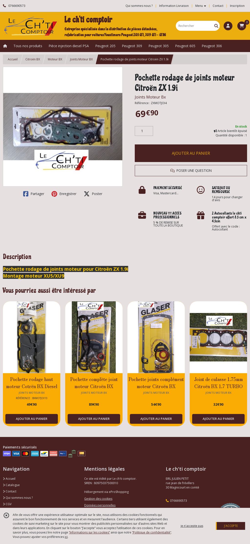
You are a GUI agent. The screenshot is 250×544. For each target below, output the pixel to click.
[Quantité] (144, 131)
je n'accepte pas (192, 526)
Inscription (237, 6)
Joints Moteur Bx (150, 97)
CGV (7, 504)
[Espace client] (228, 26)
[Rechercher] (216, 26)
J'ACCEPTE (231, 526)
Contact (218, 6)
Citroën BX (32, 59)
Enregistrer (64, 194)
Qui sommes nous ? (18, 498)
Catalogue (11, 485)
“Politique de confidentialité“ (151, 532)
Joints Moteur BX (81, 59)
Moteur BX (55, 59)
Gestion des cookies (98, 499)
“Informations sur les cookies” (89, 532)
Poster (93, 194)
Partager (33, 194)
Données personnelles (99, 505)
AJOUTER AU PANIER (191, 153)
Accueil (13, 59)
